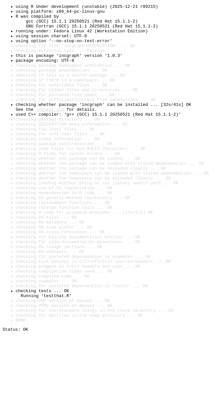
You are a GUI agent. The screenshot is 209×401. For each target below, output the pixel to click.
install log (50, 131)
